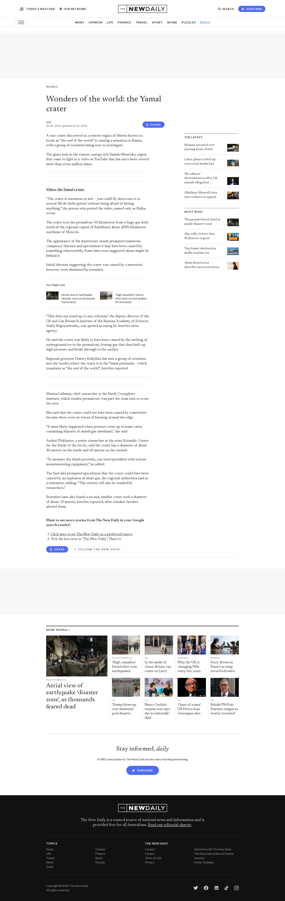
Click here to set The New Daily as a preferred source (91, 534)
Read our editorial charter (169, 825)
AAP (49, 122)
